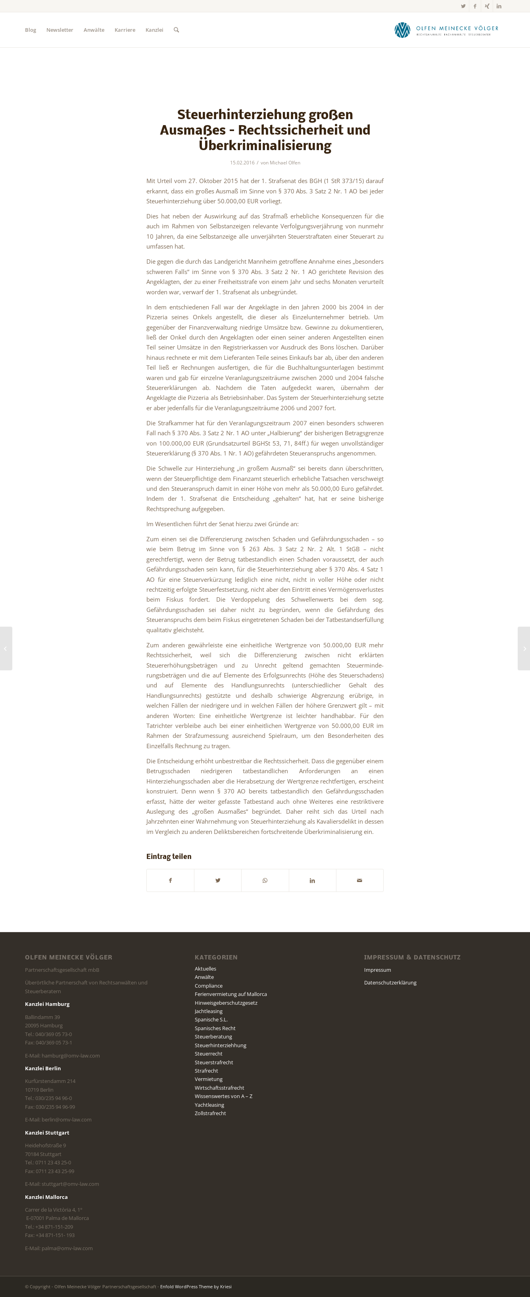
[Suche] (176, 29)
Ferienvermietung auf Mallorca (231, 994)
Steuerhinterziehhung (220, 1045)
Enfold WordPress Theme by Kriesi (196, 1286)
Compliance (209, 985)
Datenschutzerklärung (390, 982)
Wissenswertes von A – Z (223, 1096)
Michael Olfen (285, 162)
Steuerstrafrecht (214, 1062)
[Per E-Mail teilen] (359, 880)
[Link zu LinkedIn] (499, 6)
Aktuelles (205, 968)
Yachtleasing (209, 1104)
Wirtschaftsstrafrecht (219, 1087)
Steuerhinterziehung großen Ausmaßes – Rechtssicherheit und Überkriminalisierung (265, 131)
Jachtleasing (209, 1011)
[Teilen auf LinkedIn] (312, 880)
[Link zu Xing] (487, 6)
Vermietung (209, 1079)
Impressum (377, 969)
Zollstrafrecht (210, 1113)
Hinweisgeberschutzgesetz (226, 1002)
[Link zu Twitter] (463, 6)
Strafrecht (206, 1070)
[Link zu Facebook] (475, 6)
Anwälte (204, 976)
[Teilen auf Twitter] (217, 880)
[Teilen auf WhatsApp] (265, 880)
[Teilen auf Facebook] (170, 880)
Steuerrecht (209, 1053)
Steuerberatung (213, 1036)
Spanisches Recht (215, 1028)
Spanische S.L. (211, 1019)
